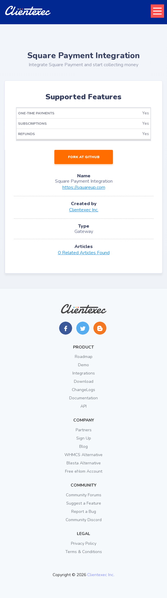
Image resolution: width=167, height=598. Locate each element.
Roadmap (84, 356)
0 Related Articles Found (84, 252)
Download (83, 381)
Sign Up (83, 438)
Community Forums (83, 495)
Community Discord (84, 520)
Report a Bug (83, 511)
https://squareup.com (83, 187)
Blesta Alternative (84, 463)
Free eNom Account (83, 471)
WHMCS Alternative (83, 455)
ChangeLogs (83, 390)
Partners (84, 430)
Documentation (83, 398)
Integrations (83, 373)
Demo (83, 365)
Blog (83, 446)
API (83, 406)
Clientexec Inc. (83, 210)
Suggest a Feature (83, 503)
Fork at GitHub (84, 157)
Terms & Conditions (83, 552)
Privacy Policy (83, 543)
